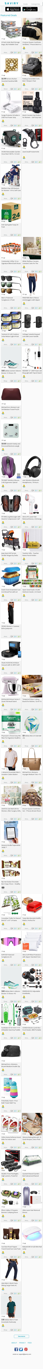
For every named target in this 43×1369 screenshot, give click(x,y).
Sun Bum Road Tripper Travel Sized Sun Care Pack (11, 1248)
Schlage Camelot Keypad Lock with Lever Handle (31, 335)
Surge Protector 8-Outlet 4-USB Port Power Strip (10, 116)
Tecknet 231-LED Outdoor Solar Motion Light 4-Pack (10, 335)
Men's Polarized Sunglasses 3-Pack (8, 299)
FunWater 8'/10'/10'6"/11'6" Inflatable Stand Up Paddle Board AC (10, 1030)
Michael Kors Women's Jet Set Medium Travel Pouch (10, 408)
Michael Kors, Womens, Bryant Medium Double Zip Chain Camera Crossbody (10, 1066)
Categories (35, 4)
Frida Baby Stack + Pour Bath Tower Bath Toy (9, 1102)
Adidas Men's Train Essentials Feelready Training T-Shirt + (9, 1322)
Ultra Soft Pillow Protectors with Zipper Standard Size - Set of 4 (31, 957)
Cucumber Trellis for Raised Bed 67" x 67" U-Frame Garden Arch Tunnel (11, 920)
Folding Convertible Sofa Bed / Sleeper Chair (30, 80)
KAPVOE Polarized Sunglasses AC (7, 956)
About (14, 1343)
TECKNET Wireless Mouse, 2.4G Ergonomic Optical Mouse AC (10, 482)
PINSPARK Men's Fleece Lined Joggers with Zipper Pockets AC (31, 300)
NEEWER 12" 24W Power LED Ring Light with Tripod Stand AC (32, 373)
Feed (30, 1343)
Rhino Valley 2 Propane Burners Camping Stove (9, 1211)
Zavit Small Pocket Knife (30, 152)
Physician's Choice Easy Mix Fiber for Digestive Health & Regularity (11, 738)
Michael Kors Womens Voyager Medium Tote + (31, 773)
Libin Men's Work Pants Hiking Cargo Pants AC (9, 1284)
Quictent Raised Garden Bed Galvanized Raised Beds (30, 1176)
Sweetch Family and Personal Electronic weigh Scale (10, 446)
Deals (25, 4)
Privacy (22, 1343)
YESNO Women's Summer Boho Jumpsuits (10, 627)
